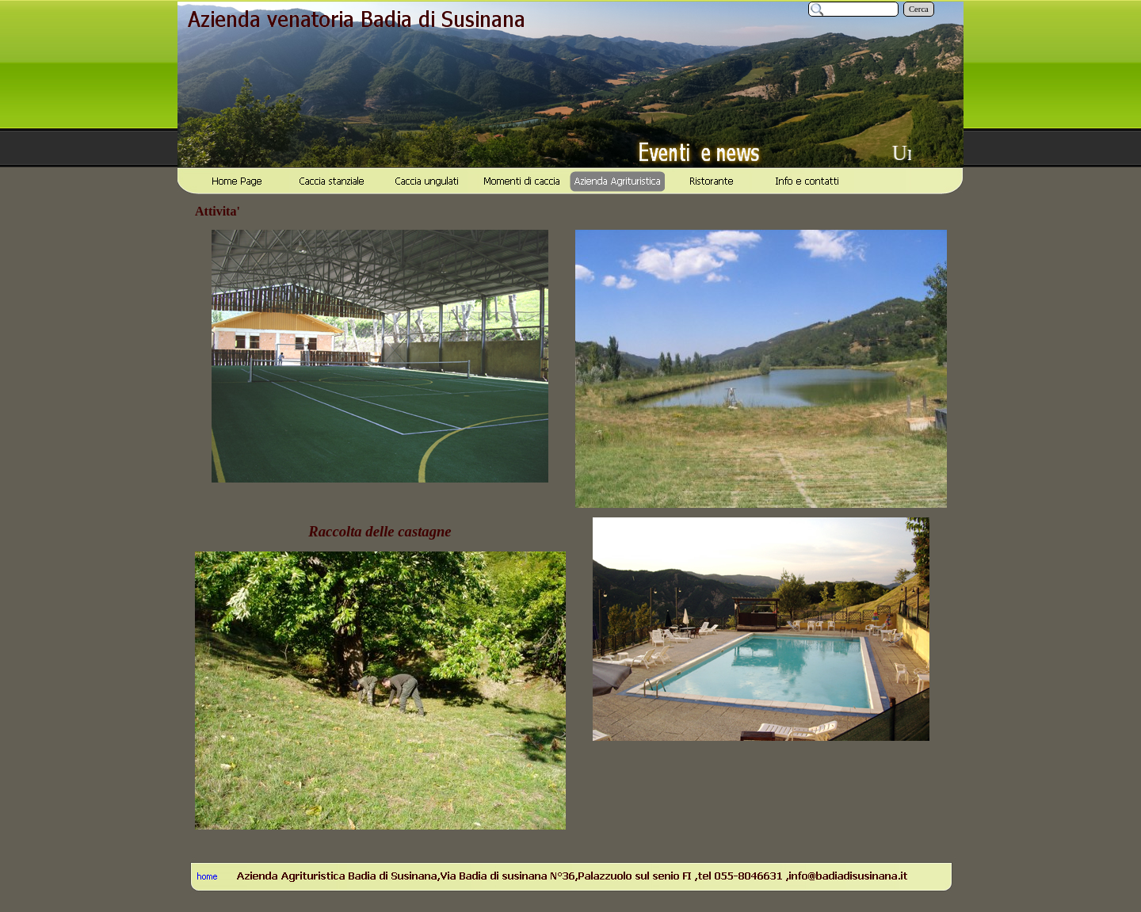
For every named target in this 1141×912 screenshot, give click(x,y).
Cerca (919, 9)
